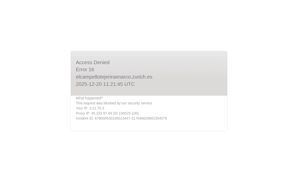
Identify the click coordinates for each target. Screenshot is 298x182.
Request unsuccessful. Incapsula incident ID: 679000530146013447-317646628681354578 (149, 91)
